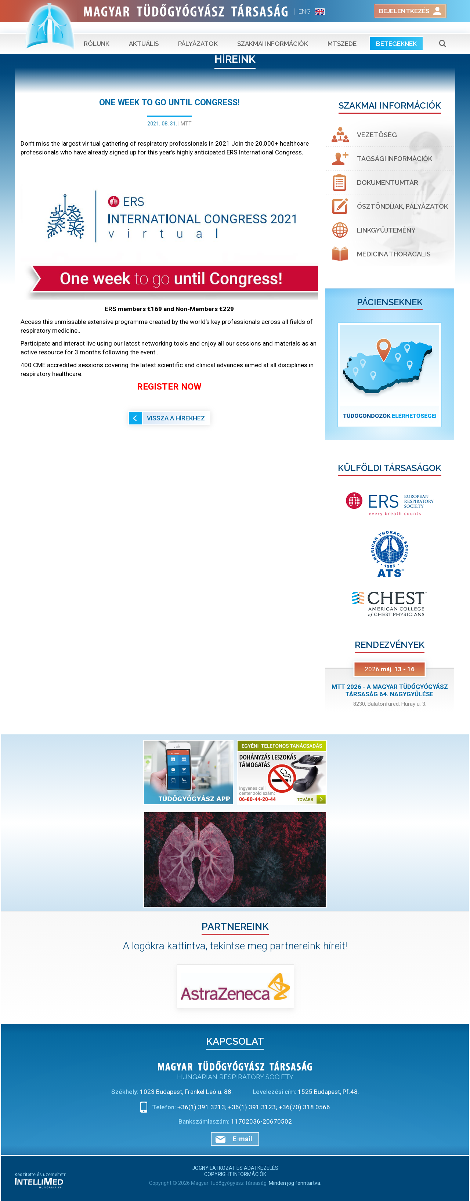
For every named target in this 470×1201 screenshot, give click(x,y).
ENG (305, 11)
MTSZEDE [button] (342, 33)
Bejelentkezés (404, 11)
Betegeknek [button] (396, 33)
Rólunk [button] (96, 33)
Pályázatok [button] (198, 33)
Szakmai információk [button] (272, 33)
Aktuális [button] (144, 33)
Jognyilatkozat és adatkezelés (235, 1168)
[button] (334, 374)
